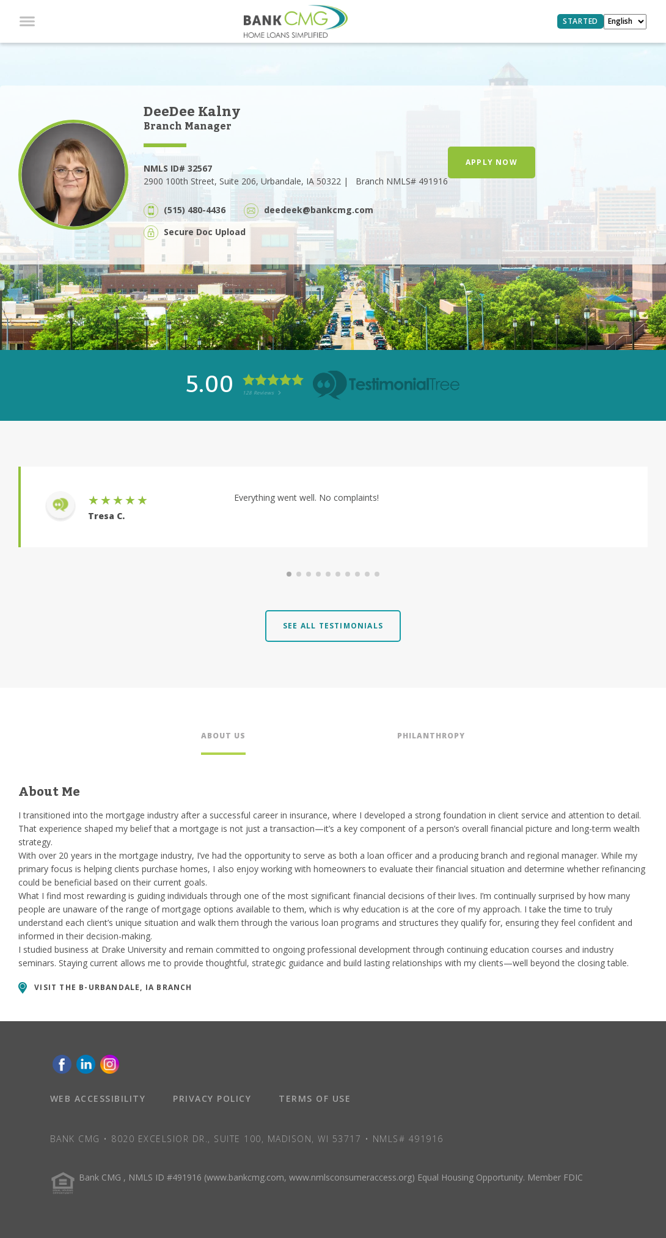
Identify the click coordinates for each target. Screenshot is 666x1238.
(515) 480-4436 (194, 210)
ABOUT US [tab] (223, 735)
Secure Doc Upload (205, 232)
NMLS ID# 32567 (178, 168)
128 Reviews (262, 392)
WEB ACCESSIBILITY (98, 1098)
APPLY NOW (492, 162)
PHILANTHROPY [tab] (431, 735)
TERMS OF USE (315, 1098)
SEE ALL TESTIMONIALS (333, 626)
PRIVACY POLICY (212, 1098)
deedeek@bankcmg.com (318, 210)
